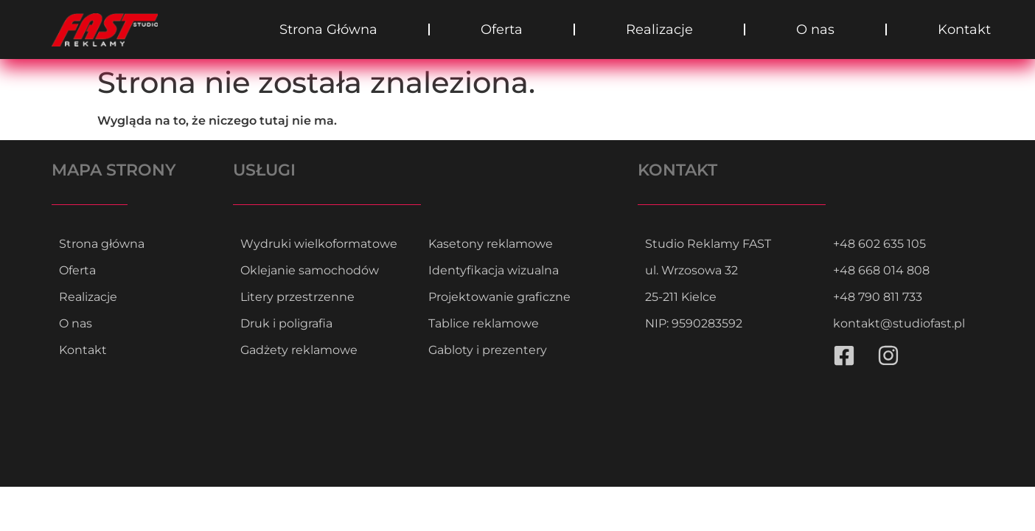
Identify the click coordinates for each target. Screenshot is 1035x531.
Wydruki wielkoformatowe (318, 244)
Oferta (502, 29)
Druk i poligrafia (286, 323)
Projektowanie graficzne (499, 297)
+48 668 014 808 (881, 270)
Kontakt (964, 29)
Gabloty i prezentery (487, 350)
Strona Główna (328, 29)
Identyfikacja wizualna (493, 270)
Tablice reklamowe (483, 323)
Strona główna (101, 244)
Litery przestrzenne (297, 297)
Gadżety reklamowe (299, 350)
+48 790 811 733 (877, 297)
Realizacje (659, 29)
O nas (815, 29)
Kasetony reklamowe (490, 244)
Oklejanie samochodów (309, 270)
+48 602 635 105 (879, 244)
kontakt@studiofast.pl (899, 323)
